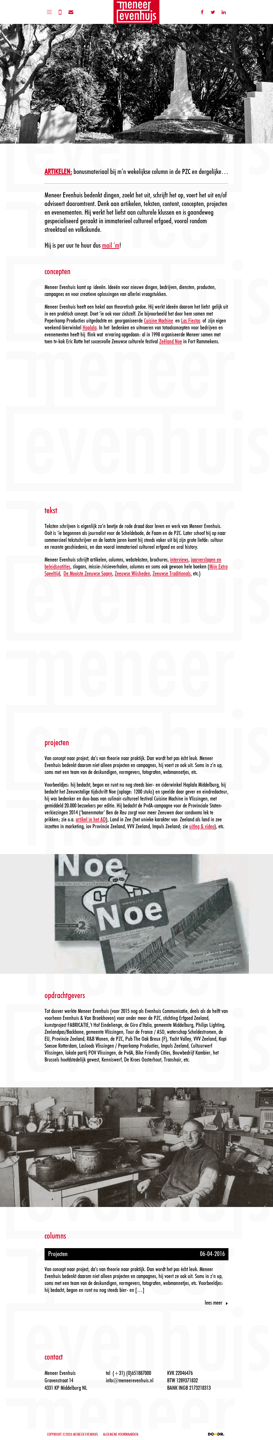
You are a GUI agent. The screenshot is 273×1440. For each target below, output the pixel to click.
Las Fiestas (190, 321)
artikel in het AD (91, 820)
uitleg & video (201, 826)
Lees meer (216, 1303)
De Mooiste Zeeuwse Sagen (87, 574)
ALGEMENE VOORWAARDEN (120, 1434)
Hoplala (90, 328)
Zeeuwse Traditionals (172, 574)
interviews (179, 560)
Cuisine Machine (158, 321)
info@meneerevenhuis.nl (130, 1381)
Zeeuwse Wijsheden (132, 574)
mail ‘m (110, 245)
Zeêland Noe (170, 342)
